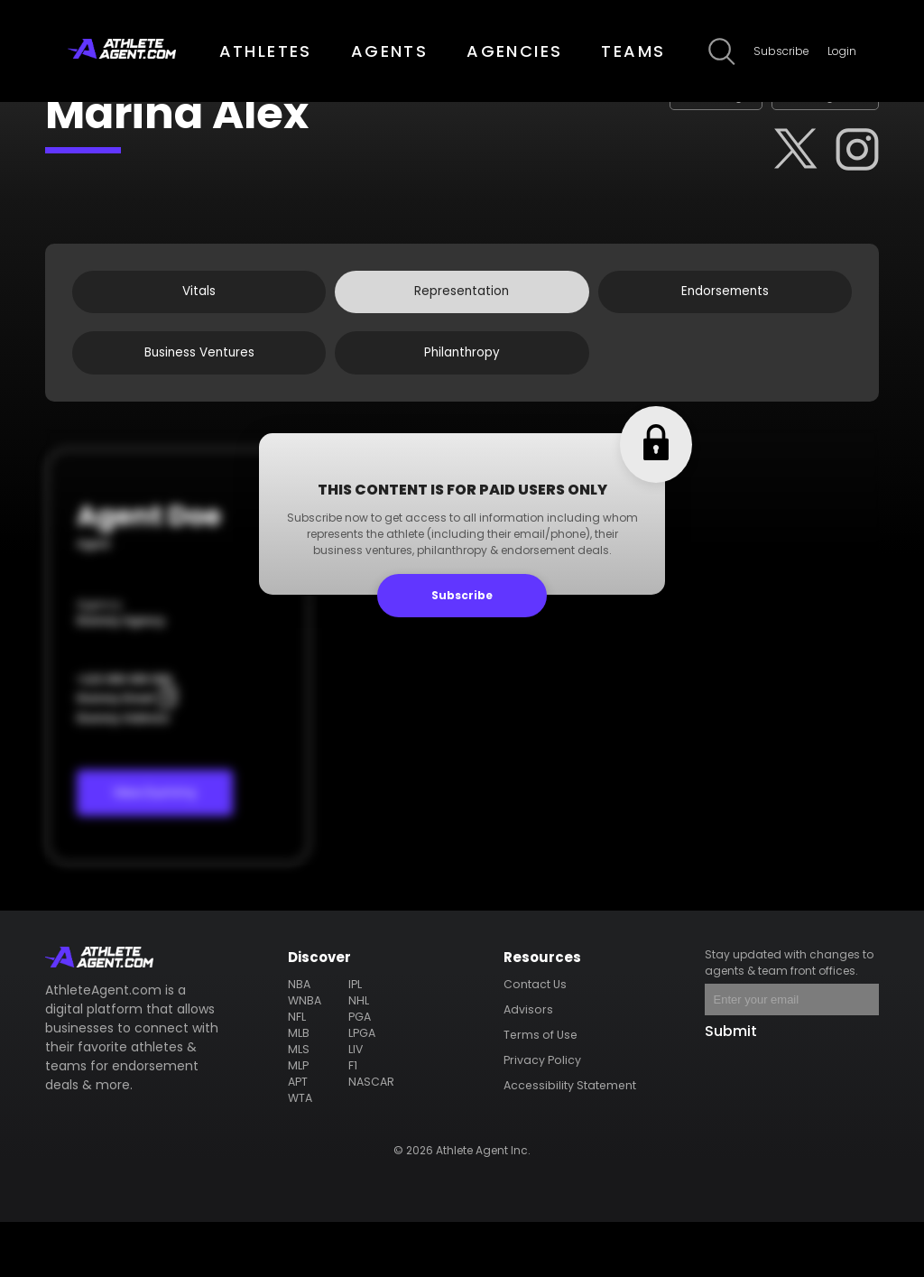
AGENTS (389, 51)
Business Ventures (199, 400)
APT (299, 1136)
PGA (360, 1071)
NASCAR (371, 1136)
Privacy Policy (543, 1115)
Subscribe (781, 51)
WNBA (306, 1055)
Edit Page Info (805, 107)
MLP (299, 1120)
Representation (461, 323)
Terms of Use (541, 1089)
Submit (731, 1086)
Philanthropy (461, 400)
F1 (353, 1120)
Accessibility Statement (570, 1140)
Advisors (530, 1064)
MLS (300, 1104)
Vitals (199, 323)
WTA (302, 1153)
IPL (355, 1039)
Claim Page (658, 107)
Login (841, 51)
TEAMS (633, 51)
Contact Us (537, 1039)
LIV (356, 1104)
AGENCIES (514, 51)
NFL (298, 1071)
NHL (358, 1055)
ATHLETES (265, 51)
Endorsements (725, 323)
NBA (300, 1039)
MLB (300, 1088)
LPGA (362, 1088)
